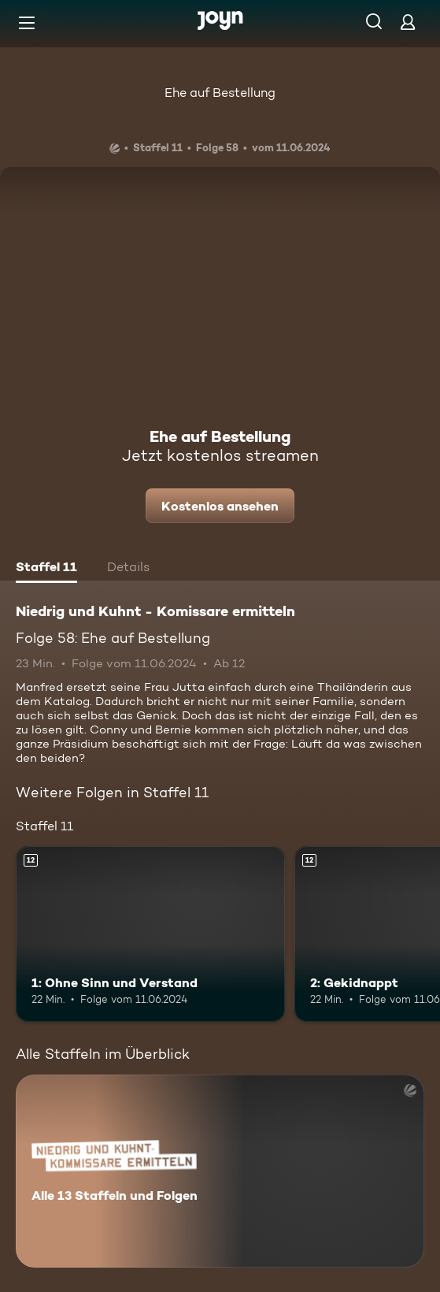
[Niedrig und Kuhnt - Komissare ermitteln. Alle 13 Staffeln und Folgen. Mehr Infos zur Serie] (220, 1171)
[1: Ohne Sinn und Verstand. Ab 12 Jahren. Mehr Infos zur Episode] (150, 933)
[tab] (46, 569)
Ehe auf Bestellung (220, 92)
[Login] (408, 21)
